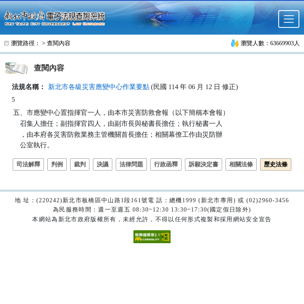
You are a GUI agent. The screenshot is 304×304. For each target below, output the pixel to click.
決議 (103, 164)
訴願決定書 (203, 164)
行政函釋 (166, 164)
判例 (57, 164)
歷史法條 (276, 164)
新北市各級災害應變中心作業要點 (98, 86)
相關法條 (241, 164)
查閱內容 (59, 43)
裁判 (80, 164)
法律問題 (131, 164)
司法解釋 (28, 164)
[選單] (288, 19)
